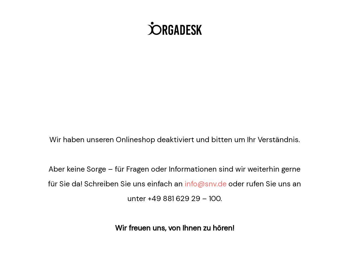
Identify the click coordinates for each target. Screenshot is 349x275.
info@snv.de (206, 184)
